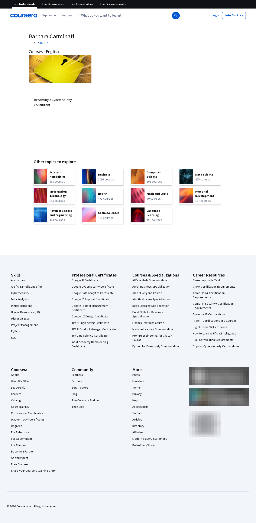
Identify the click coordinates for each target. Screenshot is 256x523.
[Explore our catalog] (50, 15)
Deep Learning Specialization (150, 306)
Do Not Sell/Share (143, 445)
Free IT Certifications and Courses (215, 321)
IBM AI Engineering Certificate (90, 323)
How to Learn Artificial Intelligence (214, 333)
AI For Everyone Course (147, 293)
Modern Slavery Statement (149, 439)
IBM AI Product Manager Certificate (94, 329)
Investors (138, 381)
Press (136, 375)
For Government (21, 439)
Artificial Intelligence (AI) (26, 287)
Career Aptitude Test (206, 280)
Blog (74, 394)
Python (15, 331)
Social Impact (19, 458)
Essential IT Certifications (209, 314)
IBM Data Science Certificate (90, 336)
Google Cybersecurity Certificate (93, 287)
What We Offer (20, 381)
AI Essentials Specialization (149, 280)
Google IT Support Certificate (91, 299)
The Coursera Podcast (86, 400)
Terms (136, 388)
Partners (77, 381)
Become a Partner (22, 452)
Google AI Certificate (85, 280)
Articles (137, 420)
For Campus (18, 445)
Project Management (24, 325)
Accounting (18, 280)
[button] (67, 15)
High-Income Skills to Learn (210, 327)
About (15, 375)
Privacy (137, 394)
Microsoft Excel (20, 319)
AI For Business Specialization (151, 287)
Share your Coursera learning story (33, 471)
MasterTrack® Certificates (28, 420)
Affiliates (137, 432)
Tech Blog (78, 407)
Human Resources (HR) (25, 312)
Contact (137, 413)
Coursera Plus (20, 407)
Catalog (16, 400)
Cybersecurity (20, 293)
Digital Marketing (21, 306)
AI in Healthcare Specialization (151, 299)
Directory (138, 426)
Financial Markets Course (148, 323)
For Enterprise (20, 432)
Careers (16, 394)
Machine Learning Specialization (152, 329)
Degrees (16, 426)
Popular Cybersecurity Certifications (216, 346)
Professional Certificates (27, 413)
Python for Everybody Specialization (155, 346)
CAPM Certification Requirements (214, 287)
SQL (13, 338)
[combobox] (121, 15)
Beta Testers (80, 388)
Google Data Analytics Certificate (93, 293)
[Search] (176, 15)
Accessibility (140, 407)
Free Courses (19, 464)
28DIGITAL (43, 43)
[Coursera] (23, 15)
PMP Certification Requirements (213, 340)
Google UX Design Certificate (90, 316)
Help (135, 400)
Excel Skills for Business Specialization (147, 314)
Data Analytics (20, 299)
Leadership (18, 388)
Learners (77, 375)
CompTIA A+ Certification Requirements (209, 295)
